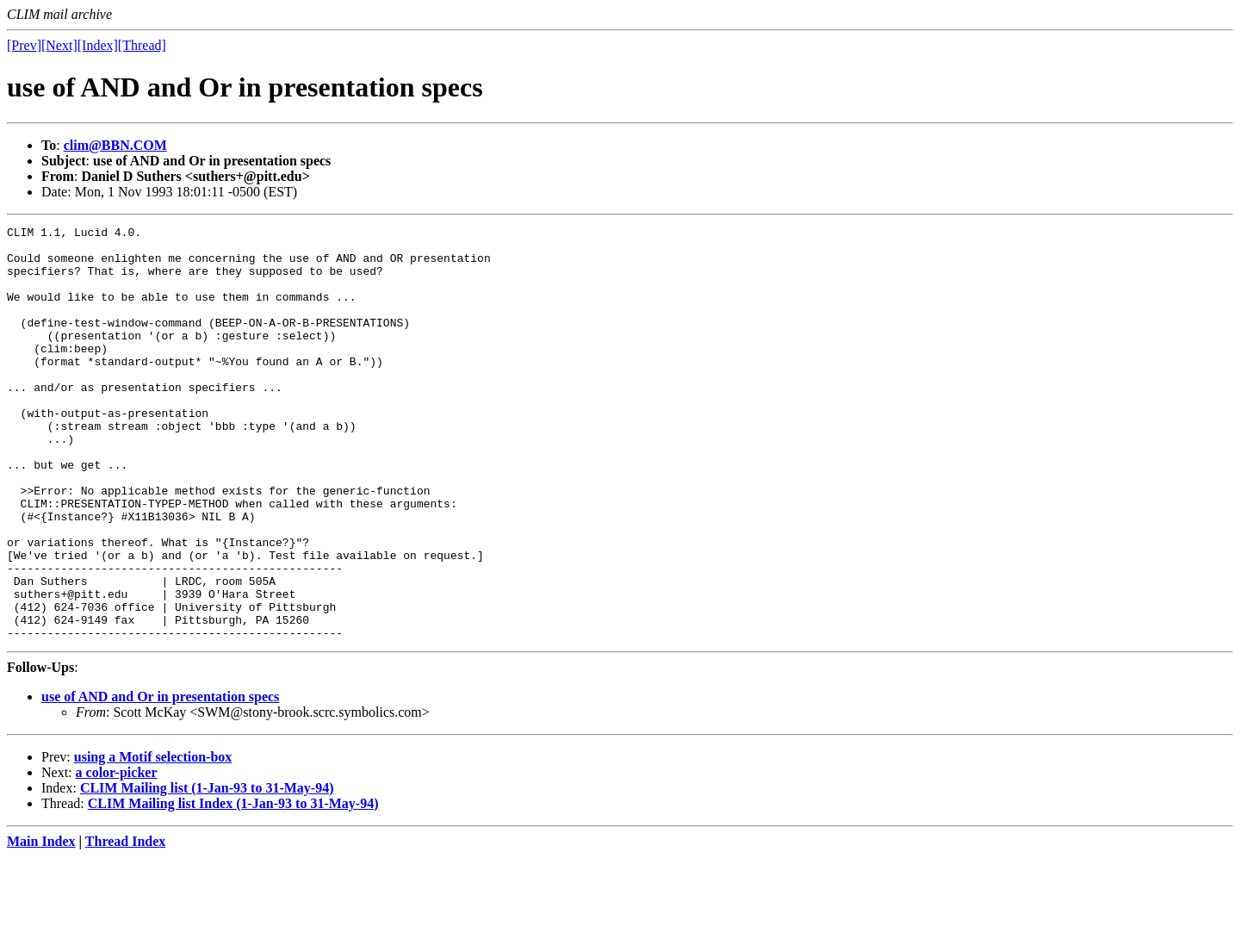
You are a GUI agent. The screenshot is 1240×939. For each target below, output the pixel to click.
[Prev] (24, 45)
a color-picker (117, 855)
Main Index (41, 924)
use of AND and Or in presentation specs (160, 779)
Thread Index (125, 924)
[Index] (98, 45)
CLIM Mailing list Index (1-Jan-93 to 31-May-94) (233, 886)
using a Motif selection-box (153, 839)
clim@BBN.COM (115, 145)
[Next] (59, 45)
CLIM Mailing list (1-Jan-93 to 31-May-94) (207, 870)
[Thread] (142, 45)
